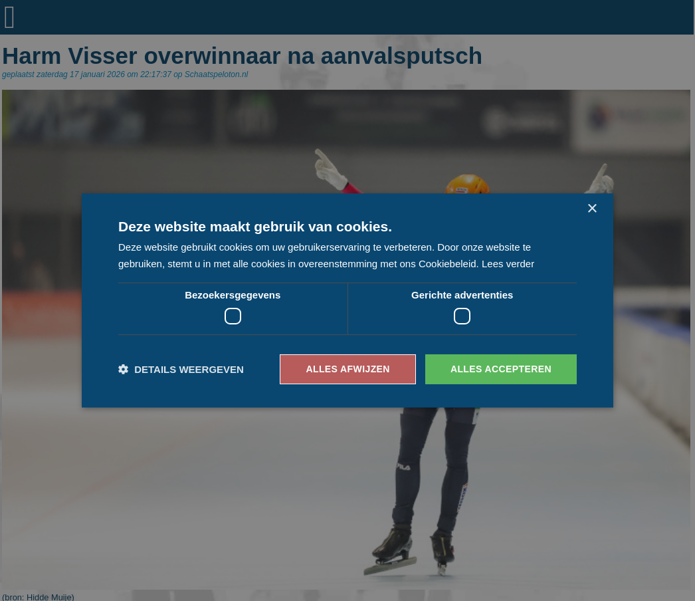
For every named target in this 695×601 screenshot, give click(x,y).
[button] (181, 369)
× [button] (592, 209)
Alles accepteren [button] (500, 369)
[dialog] (347, 300)
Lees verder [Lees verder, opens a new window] (508, 263)
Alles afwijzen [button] (347, 369)
